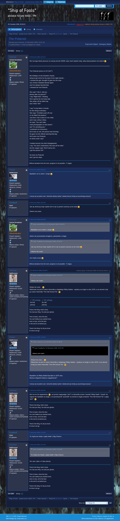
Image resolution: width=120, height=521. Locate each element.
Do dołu (11, 51)
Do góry (11, 493)
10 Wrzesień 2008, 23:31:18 (37, 57)
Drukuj (109, 51)
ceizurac (13, 270)
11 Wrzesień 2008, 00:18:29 (37, 219)
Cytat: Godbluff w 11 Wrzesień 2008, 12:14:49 (47, 449)
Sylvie (65, 34)
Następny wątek (105, 44)
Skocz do (82, 503)
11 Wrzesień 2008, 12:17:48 (37, 444)
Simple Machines (22, 516)
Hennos (12, 57)
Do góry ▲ (111, 516)
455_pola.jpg (35, 300)
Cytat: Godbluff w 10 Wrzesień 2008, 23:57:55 (47, 241)
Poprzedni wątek (91, 44)
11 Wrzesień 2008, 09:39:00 (39, 270)
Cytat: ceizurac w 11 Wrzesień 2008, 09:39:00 (47, 342)
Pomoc (94, 516)
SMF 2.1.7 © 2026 (11, 516)
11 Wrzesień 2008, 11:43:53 (37, 337)
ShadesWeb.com (22, 518)
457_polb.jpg (47, 300)
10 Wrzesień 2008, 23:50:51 (37, 169)
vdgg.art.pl (79, 24)
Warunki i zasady (102, 516)
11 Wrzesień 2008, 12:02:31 (37, 390)
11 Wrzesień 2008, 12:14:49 (37, 432)
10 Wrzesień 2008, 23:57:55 (37, 202)
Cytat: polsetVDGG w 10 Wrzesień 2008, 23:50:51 (49, 224)
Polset (12, 170)
